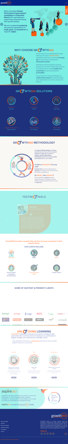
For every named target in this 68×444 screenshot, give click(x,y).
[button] (1, 24)
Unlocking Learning (5, 427)
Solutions (3, 423)
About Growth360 (5, 425)
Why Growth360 (4, 421)
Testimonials (3, 429)
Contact (2, 431)
